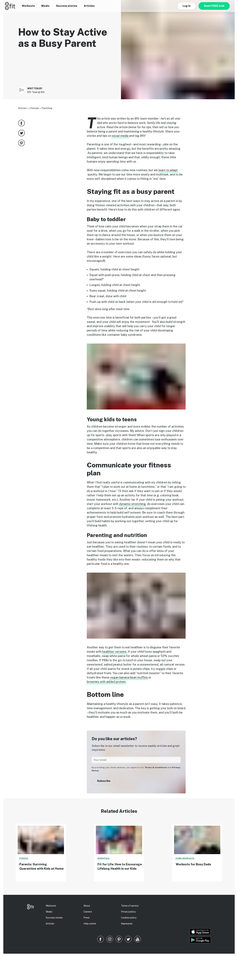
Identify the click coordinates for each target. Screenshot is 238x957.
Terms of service (130, 905)
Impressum (126, 923)
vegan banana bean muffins (129, 677)
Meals (45, 5)
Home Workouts (185, 858)
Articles (89, 5)
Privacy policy (128, 911)
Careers (87, 911)
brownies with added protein (106, 681)
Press (86, 917)
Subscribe (103, 781)
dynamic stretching (132, 504)
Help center (89, 923)
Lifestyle (34, 108)
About (86, 905)
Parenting (46, 108)
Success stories (66, 5)
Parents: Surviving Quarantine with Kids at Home (41, 866)
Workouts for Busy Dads (193, 864)
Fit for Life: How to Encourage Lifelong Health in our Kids (120, 866)
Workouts (28, 5)
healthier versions (114, 651)
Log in (187, 5)
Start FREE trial (214, 5)
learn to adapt (168, 170)
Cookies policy (128, 917)
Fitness (23, 858)
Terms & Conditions (156, 767)
